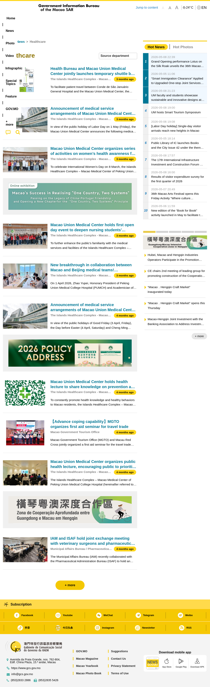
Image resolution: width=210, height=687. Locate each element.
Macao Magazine (87, 646)
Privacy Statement (123, 654)
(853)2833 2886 (21, 668)
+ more (199, 324)
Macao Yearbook (87, 654)
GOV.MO (81, 639)
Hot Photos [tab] (183, 35)
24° (189, 7)
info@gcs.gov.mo (22, 662)
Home (7, 29)
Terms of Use (120, 661)
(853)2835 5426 (48, 668)
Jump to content (147, 7)
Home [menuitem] (11, 18)
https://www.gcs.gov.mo (25, 656)
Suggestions (119, 639)
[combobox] (118, 44)
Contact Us (118, 646)
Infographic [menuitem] (81, 18)
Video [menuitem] (61, 18)
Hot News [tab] (156, 35)
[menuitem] (28, 18)
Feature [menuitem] (132, 18)
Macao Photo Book (88, 661)
